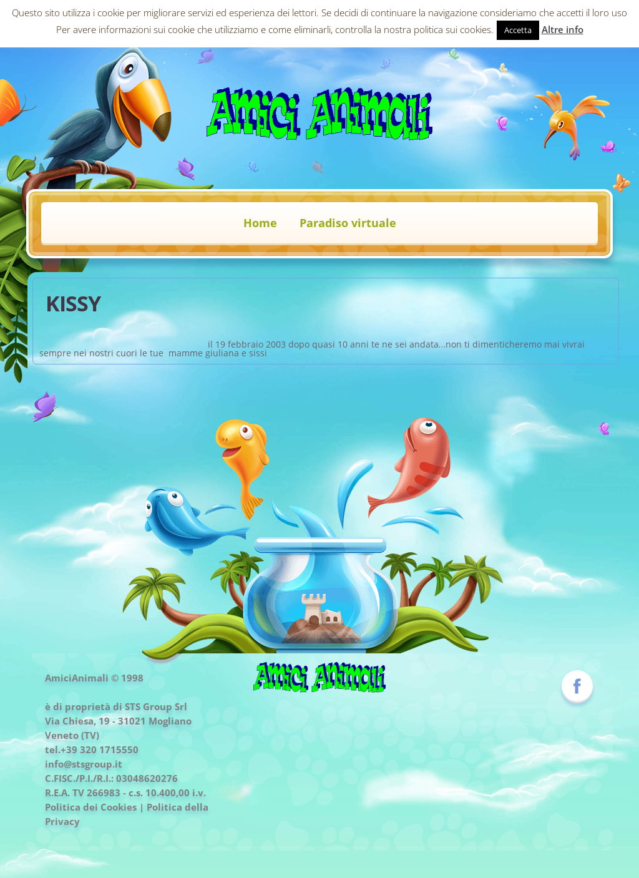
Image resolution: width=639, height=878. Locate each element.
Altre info (562, 29)
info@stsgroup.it (83, 764)
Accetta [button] (518, 30)
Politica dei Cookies (91, 807)
